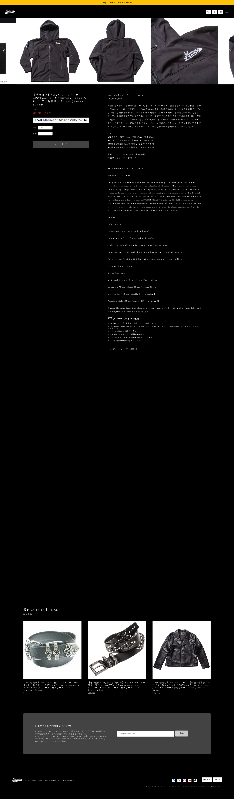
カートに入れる (60, 144)
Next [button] (229, 50)
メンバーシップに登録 (120, 323)
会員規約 (71, 780)
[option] (49, 50)
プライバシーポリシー (33, 780)
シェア (124, 349)
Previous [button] (4, 50)
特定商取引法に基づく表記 (56, 780)
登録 (182, 733)
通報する (134, 349)
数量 (35, 134)
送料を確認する (138, 334)
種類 (35, 128)
